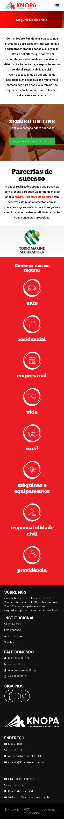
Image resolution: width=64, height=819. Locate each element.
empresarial (32, 376)
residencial (32, 339)
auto (32, 303)
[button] (10, 241)
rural (32, 449)
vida (32, 412)
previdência (32, 570)
